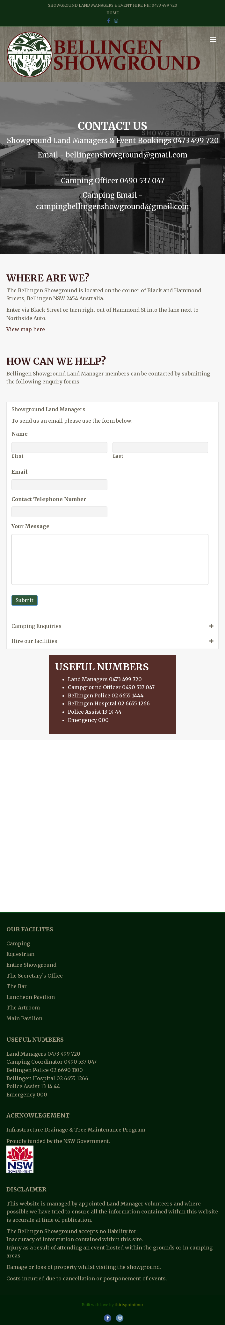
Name (19, 434)
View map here (25, 329)
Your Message (30, 526)
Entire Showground (31, 965)
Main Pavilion (24, 1018)
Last (118, 456)
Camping (18, 943)
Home (112, 13)
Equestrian (20, 954)
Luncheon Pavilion (30, 997)
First (18, 456)
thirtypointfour (129, 1304)
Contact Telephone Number (48, 499)
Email (19, 472)
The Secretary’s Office (34, 975)
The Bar (16, 986)
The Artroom (23, 1007)
